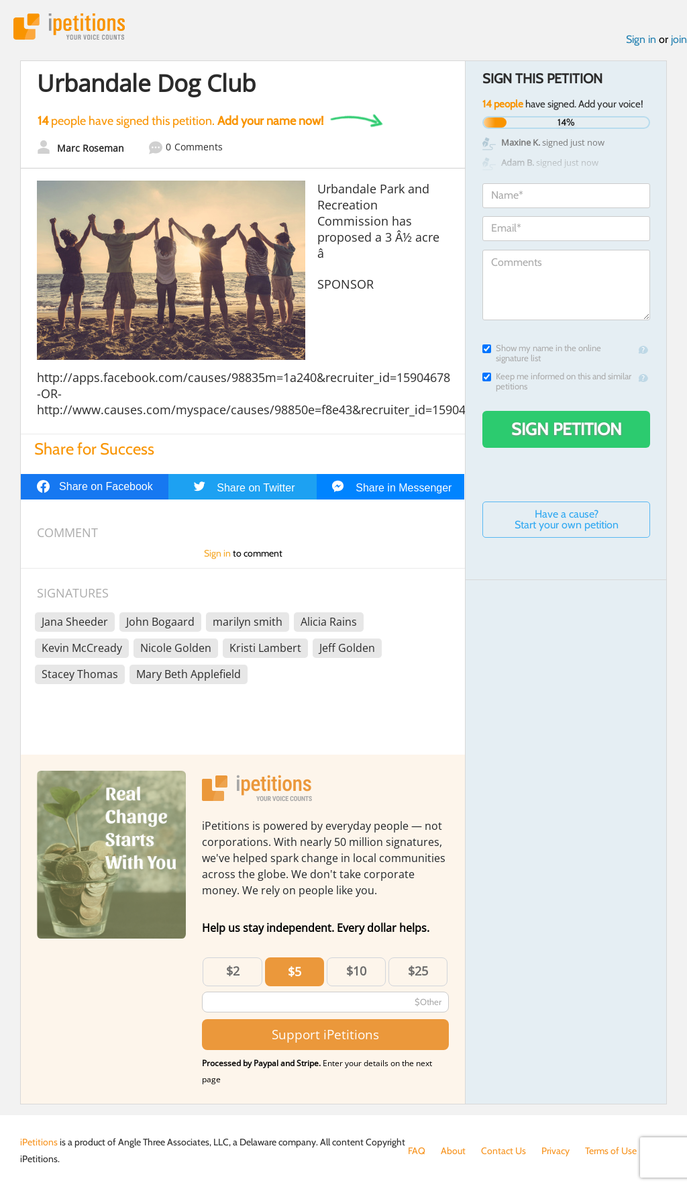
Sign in (641, 39)
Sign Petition (566, 429)
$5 (294, 971)
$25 (418, 971)
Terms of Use (611, 1151)
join (679, 39)
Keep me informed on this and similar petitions (556, 381)
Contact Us (503, 1151)
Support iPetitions (325, 1034)
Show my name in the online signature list (541, 353)
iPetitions (69, 26)
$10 (356, 971)
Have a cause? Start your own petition (567, 519)
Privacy (555, 1151)
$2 (233, 971)
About (453, 1151)
